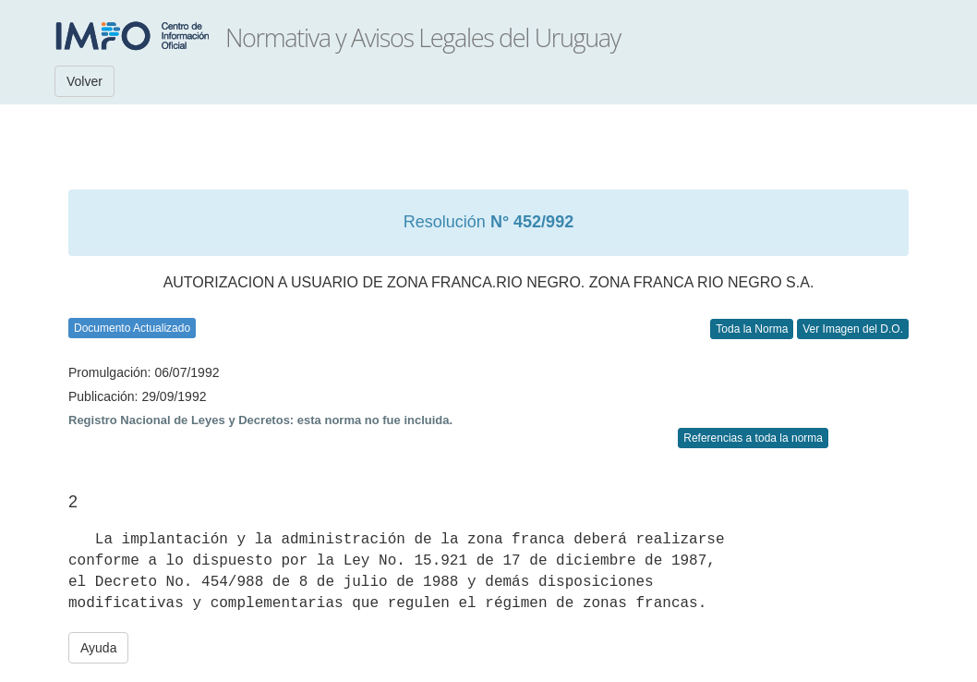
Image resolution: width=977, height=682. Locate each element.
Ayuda (98, 647)
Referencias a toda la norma (753, 438)
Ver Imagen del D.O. (852, 329)
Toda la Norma (752, 329)
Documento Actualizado (132, 328)
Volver (84, 81)
